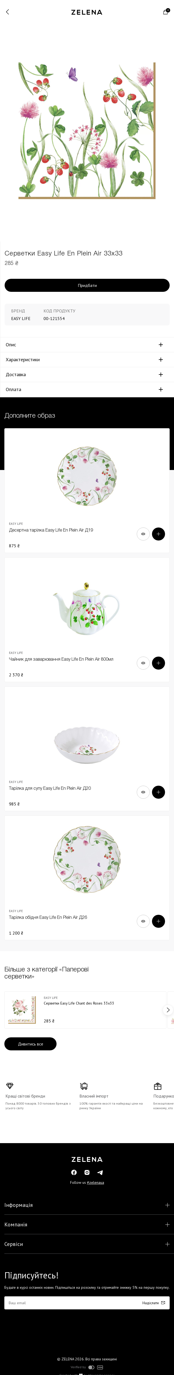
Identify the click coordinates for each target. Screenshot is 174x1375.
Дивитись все (30, 1044)
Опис (11, 345)
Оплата (13, 389)
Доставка (16, 375)
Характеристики (23, 360)
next (168, 1010)
